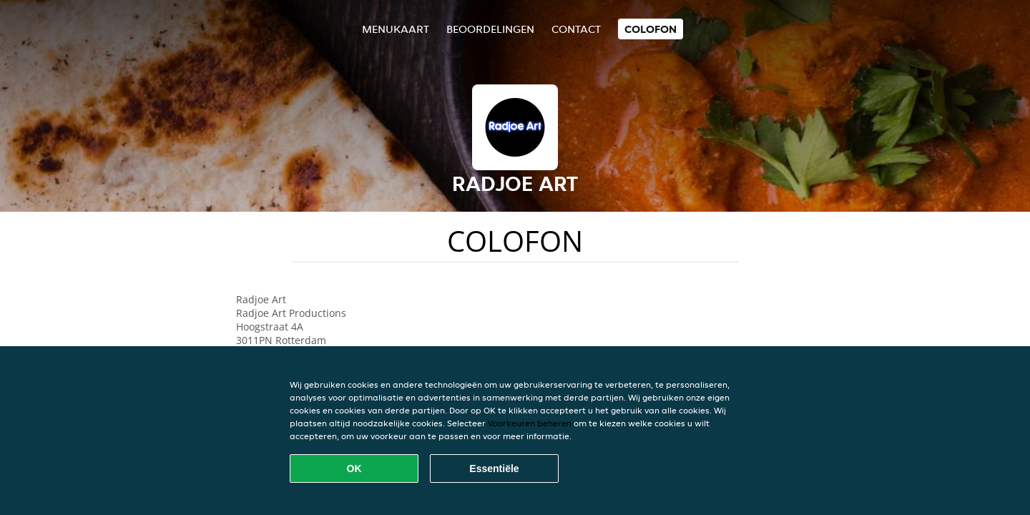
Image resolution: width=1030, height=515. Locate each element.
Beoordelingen (490, 28)
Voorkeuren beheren (530, 423)
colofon (650, 28)
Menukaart (395, 28)
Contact (576, 28)
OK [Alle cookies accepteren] (354, 468)
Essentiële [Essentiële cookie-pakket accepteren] (494, 468)
